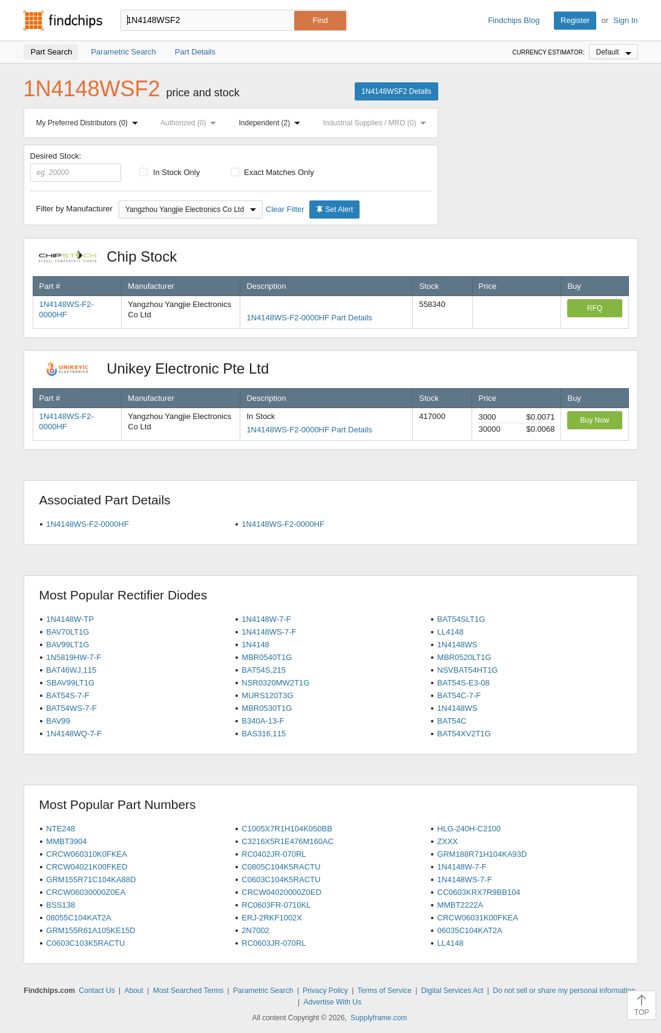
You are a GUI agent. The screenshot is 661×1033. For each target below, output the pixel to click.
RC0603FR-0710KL (276, 904)
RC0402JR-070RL (274, 854)
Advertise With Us (332, 1002)
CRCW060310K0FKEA (86, 854)
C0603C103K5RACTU (85, 943)
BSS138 (60, 904)
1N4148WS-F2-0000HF (87, 524)
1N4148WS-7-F (269, 631)
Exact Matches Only (272, 172)
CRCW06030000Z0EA (85, 892)
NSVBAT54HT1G (467, 670)
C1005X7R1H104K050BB (287, 828)
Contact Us (96, 990)
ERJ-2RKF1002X (272, 917)
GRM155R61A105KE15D (90, 930)
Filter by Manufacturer (74, 208)
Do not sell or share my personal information (564, 990)
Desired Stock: (76, 166)
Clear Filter (285, 209)
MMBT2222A (460, 904)
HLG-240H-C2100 (469, 828)
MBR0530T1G (267, 708)
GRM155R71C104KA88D (91, 879)
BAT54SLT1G (461, 619)
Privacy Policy (325, 990)
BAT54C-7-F (459, 695)
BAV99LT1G (67, 644)
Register (575, 20)
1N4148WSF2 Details (396, 91)
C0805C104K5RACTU (281, 866)
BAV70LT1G (67, 631)
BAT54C (451, 720)
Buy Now (594, 420)
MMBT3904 (66, 841)
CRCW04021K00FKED (86, 866)
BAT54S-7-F (67, 695)
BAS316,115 (264, 733)
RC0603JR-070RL (274, 943)
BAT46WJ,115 (71, 670)
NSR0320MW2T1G (275, 682)
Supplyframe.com (378, 1018)
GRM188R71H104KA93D (482, 854)
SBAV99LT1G (70, 682)
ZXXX (447, 841)
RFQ (594, 308)
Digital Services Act (452, 990)
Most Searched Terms (188, 990)
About (133, 990)
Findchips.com (63, 20)
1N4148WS (457, 644)
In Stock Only (169, 172)
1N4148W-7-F (266, 619)
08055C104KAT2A (78, 917)
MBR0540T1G (267, 657)
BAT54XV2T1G (464, 733)
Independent (272, 122)
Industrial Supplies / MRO (377, 122)
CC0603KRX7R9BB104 (478, 892)
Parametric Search (263, 990)
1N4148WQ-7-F (74, 733)
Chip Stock (114, 256)
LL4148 (450, 631)
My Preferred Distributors (89, 122)
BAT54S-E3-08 (463, 682)
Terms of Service (385, 990)
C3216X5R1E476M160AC (288, 841)
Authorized (190, 122)
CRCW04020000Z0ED (281, 892)
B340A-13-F (263, 720)
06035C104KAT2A (469, 930)
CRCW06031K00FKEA (477, 917)
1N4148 (255, 644)
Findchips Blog (513, 20)
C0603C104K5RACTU (281, 879)
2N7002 (255, 930)
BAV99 (58, 720)
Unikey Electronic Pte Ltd (160, 368)
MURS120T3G (267, 695)
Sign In (625, 20)
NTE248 (60, 828)
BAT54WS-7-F (71, 708)
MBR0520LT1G (464, 657)
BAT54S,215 (264, 670)
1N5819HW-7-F (73, 657)
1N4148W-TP (70, 619)
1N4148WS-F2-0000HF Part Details (309, 317)
